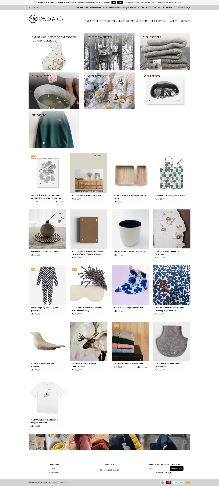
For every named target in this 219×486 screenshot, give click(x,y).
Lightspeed (63, 482)
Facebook (160, 472)
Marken (172, 21)
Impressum (54, 465)
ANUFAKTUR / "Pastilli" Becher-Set (129, 252)
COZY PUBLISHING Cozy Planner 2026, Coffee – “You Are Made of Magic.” (87, 253)
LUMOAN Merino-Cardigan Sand (128, 364)
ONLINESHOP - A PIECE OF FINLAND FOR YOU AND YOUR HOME (116, 21)
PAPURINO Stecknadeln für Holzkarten (167, 253)
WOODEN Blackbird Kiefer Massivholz (42, 365)
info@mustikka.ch (111, 470)
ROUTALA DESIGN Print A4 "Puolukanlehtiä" (84, 365)
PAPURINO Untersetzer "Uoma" (45, 252)
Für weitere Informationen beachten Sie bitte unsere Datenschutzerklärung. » (153, 2)
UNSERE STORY (158, 21)
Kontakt (185, 21)
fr (37, 8)
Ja (114, 2)
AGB (54, 468)
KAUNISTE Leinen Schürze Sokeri (170, 196)
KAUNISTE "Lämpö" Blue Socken (128, 308)
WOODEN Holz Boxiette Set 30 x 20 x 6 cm (130, 197)
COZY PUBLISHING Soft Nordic (86, 196)
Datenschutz (54, 472)
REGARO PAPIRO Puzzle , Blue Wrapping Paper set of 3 (169, 309)
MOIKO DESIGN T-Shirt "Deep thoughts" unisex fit (45, 421)
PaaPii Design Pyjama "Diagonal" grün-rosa (45, 309)
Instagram (169, 472)
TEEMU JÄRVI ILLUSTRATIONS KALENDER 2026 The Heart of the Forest (46, 197)
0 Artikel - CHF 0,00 (151, 8)
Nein (120, 2)
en (34, 8)
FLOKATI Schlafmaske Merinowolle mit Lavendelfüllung (87, 309)
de (30, 8)
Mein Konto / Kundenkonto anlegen (176, 8)
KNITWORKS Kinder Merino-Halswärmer (168, 365)
